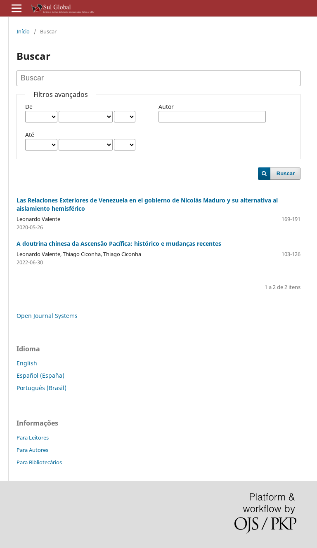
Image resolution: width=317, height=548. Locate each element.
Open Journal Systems (47, 316)
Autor (166, 107)
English (27, 363)
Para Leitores (33, 437)
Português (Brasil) (41, 388)
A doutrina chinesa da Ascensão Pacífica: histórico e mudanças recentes (119, 243)
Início (23, 31)
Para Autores (32, 450)
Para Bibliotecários (39, 462)
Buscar (286, 173)
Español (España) (40, 375)
